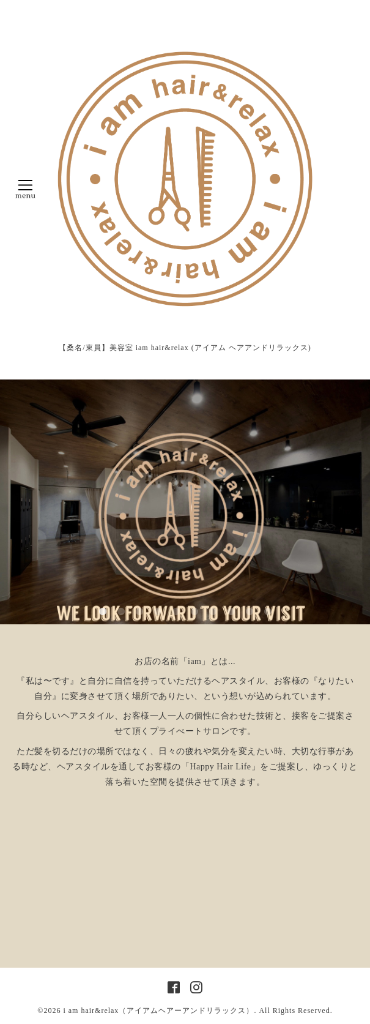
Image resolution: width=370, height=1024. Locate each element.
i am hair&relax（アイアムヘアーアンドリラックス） (158, 1010)
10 (268, 612)
